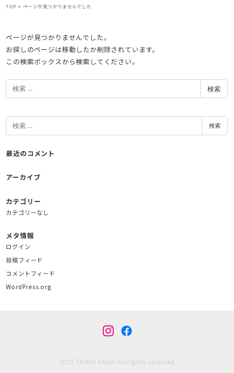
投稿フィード (24, 260)
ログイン (18, 246)
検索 (214, 88)
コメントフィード (30, 273)
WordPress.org (28, 286)
